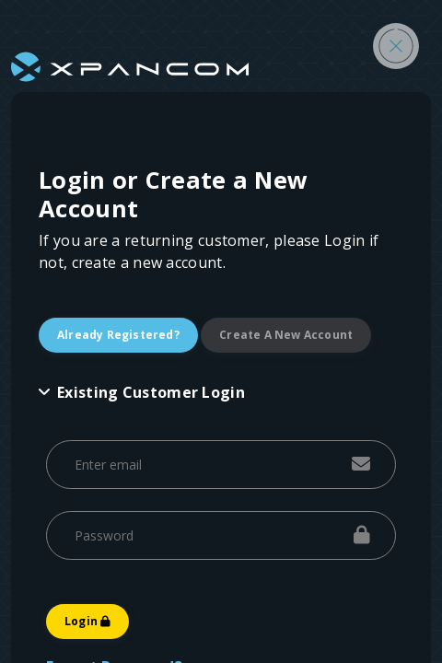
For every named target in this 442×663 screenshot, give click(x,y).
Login (87, 621)
